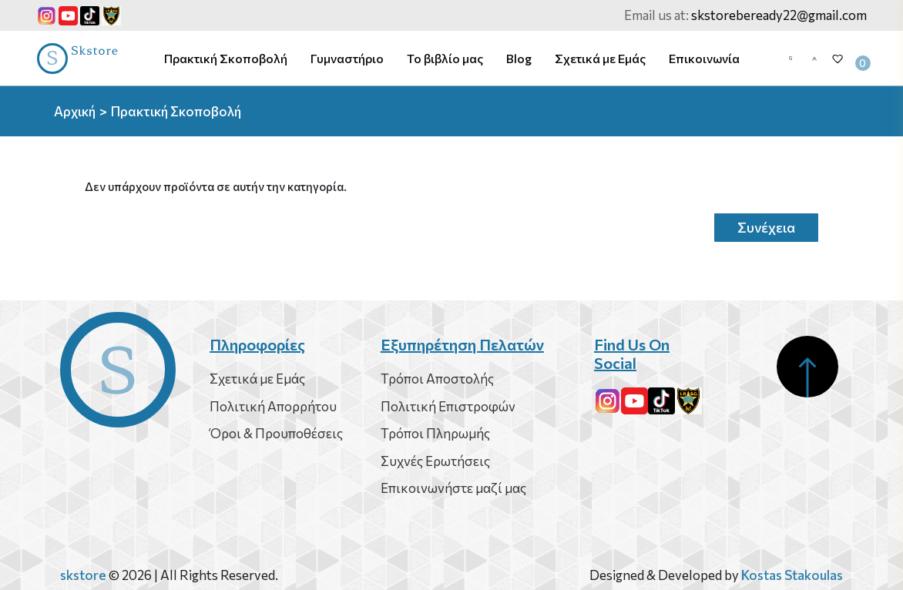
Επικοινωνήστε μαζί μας (453, 488)
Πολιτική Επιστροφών (448, 406)
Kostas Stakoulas (792, 575)
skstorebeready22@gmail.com (779, 15)
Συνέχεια (766, 227)
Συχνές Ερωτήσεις (435, 461)
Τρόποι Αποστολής (437, 378)
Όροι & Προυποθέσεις (276, 433)
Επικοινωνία (704, 58)
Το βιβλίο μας (445, 58)
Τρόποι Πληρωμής (435, 433)
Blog (519, 58)
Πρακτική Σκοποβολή (225, 58)
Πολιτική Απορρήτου (273, 406)
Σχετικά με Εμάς (600, 58)
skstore (83, 575)
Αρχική (75, 111)
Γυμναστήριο (347, 58)
